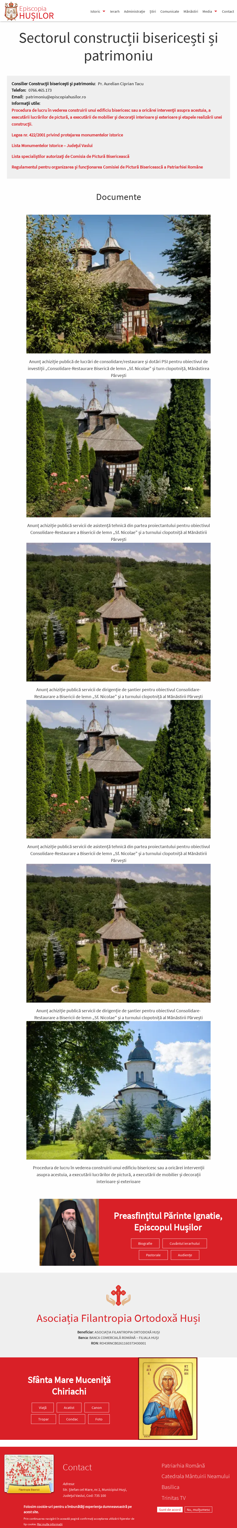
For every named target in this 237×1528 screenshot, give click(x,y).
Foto (99, 1419)
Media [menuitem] (207, 11)
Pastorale (153, 1255)
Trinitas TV (174, 1497)
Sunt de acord (170, 1509)
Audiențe (185, 1255)
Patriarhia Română (183, 1465)
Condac (72, 1419)
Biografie (145, 1243)
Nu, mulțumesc (198, 1509)
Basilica (170, 1487)
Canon (97, 1407)
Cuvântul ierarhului (185, 1243)
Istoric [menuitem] (95, 11)
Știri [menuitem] (153, 11)
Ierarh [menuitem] (115, 11)
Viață (43, 1407)
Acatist (69, 1407)
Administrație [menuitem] (134, 11)
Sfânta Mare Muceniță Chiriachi (69, 1385)
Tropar (43, 1419)
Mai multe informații (49, 1524)
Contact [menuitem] (228, 11)
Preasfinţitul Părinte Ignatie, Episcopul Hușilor (168, 1221)
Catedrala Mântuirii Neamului (196, 1476)
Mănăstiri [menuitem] (191, 11)
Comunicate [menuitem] (169, 11)
